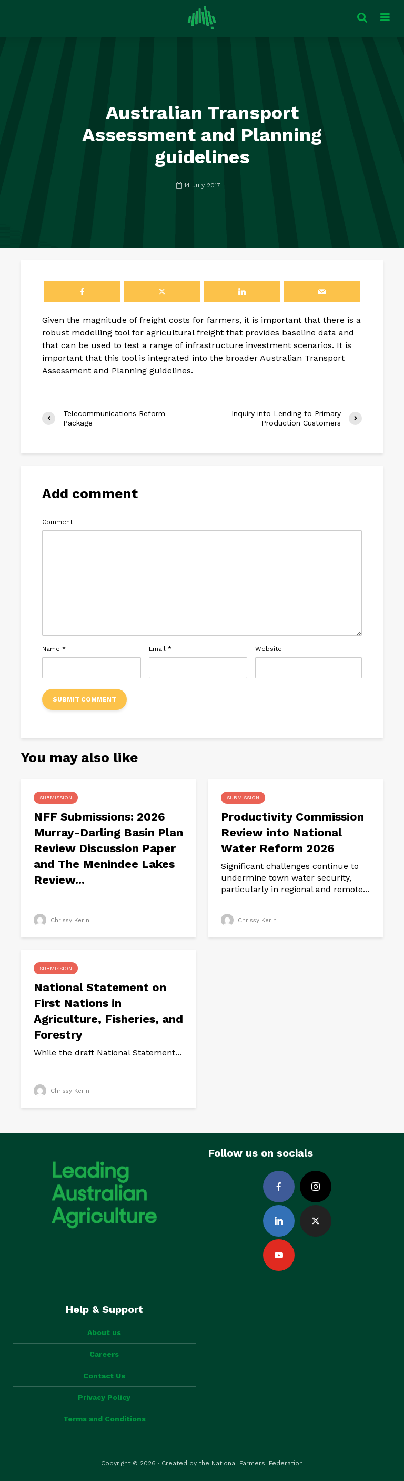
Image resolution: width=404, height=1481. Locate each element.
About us (104, 1332)
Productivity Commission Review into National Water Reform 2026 (292, 832)
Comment (57, 522)
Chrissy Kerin (62, 920)
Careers (104, 1354)
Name (54, 649)
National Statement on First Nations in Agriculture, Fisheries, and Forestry (108, 1011)
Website (268, 649)
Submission (55, 798)
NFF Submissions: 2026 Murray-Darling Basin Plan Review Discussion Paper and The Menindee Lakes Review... (108, 848)
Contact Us (104, 1375)
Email (160, 649)
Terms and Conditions (104, 1419)
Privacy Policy (104, 1397)
